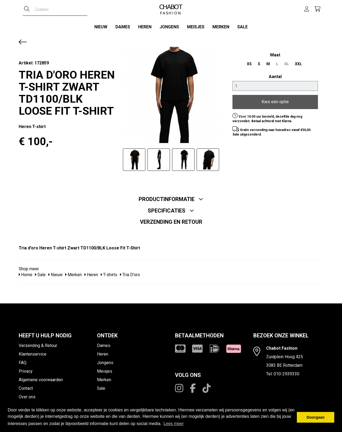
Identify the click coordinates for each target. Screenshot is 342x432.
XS (249, 62)
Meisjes (195, 26)
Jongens (169, 26)
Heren (144, 26)
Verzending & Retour (38, 343)
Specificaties (171, 209)
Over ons (27, 395)
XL (286, 62)
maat (275, 53)
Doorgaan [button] (316, 417)
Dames (122, 26)
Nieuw (100, 26)
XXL (298, 62)
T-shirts (109, 273)
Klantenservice (32, 352)
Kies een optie (275, 100)
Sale (242, 26)
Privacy (26, 369)
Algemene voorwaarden (41, 377)
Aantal (275, 74)
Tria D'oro (130, 273)
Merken (220, 26)
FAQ (22, 360)
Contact (26, 386)
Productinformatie (171, 197)
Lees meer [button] (174, 423)
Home (25, 273)
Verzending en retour (171, 220)
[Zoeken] (27, 9)
